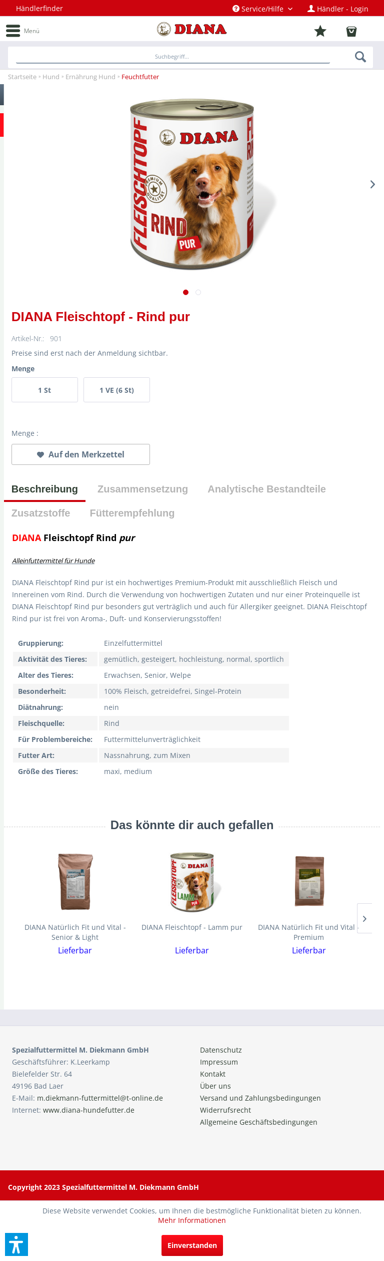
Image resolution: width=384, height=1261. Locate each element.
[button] (16, 1244)
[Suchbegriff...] (173, 57)
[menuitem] (262, 9)
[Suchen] (361, 57)
